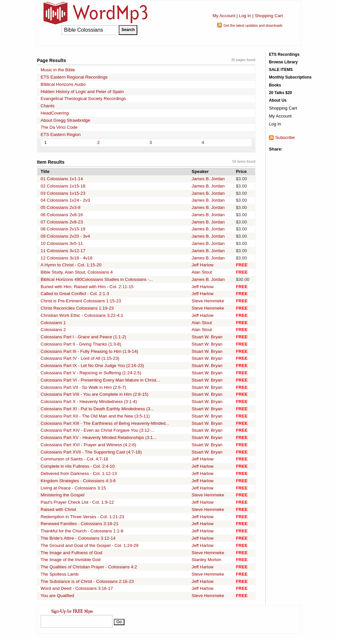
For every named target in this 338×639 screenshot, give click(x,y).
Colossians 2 (53, 329)
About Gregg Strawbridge (65, 120)
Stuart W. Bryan (207, 336)
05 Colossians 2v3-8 (61, 207)
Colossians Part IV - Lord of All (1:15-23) (80, 358)
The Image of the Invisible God (71, 559)
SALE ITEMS (281, 69)
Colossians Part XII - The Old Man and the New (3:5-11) (95, 416)
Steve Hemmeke (208, 300)
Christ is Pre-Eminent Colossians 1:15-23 (81, 300)
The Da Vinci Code (59, 127)
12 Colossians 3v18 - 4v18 (66, 257)
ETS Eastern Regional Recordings (74, 77)
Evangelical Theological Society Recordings (83, 98)
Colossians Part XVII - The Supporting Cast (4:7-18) (91, 452)
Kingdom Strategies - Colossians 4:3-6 (78, 480)
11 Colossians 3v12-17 (63, 250)
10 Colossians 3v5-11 (62, 243)
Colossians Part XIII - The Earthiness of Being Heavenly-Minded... (105, 423)
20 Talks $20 (280, 92)
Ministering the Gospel (62, 494)
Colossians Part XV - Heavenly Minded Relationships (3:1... (98, 437)
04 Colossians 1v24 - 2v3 (65, 200)
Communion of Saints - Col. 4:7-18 (74, 458)
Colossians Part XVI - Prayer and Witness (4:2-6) (88, 444)
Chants (47, 105)
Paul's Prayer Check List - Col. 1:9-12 (77, 502)
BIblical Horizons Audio (63, 84)
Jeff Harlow (203, 264)
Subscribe (285, 137)
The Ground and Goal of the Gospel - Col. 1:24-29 (89, 545)
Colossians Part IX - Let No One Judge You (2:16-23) (92, 365)
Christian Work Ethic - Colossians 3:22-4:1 (82, 315)
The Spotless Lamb (60, 574)
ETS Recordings (284, 54)
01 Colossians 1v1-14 (62, 178)
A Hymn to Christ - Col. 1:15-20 (71, 264)
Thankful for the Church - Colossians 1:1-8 (82, 530)
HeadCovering (55, 113)
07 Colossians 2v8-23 (62, 221)
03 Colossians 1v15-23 (63, 193)
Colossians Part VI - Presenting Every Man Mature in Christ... (100, 380)
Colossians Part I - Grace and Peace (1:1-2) (83, 336)
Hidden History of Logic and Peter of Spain (82, 91)
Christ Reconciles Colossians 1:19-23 (77, 308)
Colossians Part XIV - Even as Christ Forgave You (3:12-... (97, 430)
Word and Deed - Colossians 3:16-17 (77, 588)
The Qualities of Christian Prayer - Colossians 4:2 (89, 566)
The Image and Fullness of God (71, 552)
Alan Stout (202, 272)
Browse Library (283, 62)
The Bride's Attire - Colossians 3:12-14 (78, 538)
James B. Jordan (208, 178)
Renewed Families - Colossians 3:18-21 (79, 523)
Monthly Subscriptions (290, 77)
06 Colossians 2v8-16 (62, 214)
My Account (224, 15)
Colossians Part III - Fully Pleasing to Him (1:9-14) (89, 351)
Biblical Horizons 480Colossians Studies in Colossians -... (97, 279)
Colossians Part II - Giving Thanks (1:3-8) (81, 344)
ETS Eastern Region (61, 134)
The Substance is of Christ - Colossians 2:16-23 (87, 581)
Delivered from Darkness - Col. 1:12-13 (79, 473)
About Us (278, 100)
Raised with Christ (58, 509)
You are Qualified (57, 595)
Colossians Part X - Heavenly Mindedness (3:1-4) (89, 401)
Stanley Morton (206, 559)
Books (275, 85)
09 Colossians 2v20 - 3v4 (65, 236)
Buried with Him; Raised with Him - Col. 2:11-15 (87, 286)
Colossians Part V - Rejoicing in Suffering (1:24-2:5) (91, 372)
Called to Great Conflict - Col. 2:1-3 (75, 293)
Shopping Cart (269, 15)
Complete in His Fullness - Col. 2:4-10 (78, 466)
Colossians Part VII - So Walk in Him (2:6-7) (83, 387)
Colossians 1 (53, 322)
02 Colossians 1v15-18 (63, 186)
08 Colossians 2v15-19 (63, 228)
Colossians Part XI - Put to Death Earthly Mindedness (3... (97, 408)
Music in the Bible (58, 69)
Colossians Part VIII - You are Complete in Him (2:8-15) (95, 394)
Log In (245, 15)
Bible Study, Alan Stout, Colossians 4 (77, 272)
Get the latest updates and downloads (253, 25)
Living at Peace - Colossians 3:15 (73, 488)
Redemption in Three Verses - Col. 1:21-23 (82, 516)
